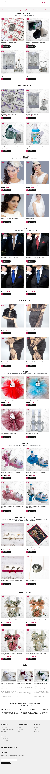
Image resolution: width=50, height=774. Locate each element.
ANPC (2, 742)
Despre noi (19, 727)
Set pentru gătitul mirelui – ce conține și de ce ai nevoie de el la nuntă (41, 685)
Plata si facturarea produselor (6, 734)
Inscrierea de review (4, 740)
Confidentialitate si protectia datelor (7, 729)
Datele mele (36, 731)
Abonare (5, 763)
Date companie (20, 729)
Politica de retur (3, 736)
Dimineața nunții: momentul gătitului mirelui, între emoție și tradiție (8, 685)
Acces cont (36, 727)
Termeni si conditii (4, 727)
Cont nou (35, 729)
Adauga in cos (6, 46)
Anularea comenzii (4, 738)
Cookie (2, 743)
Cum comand (3, 731)
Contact (18, 731)
